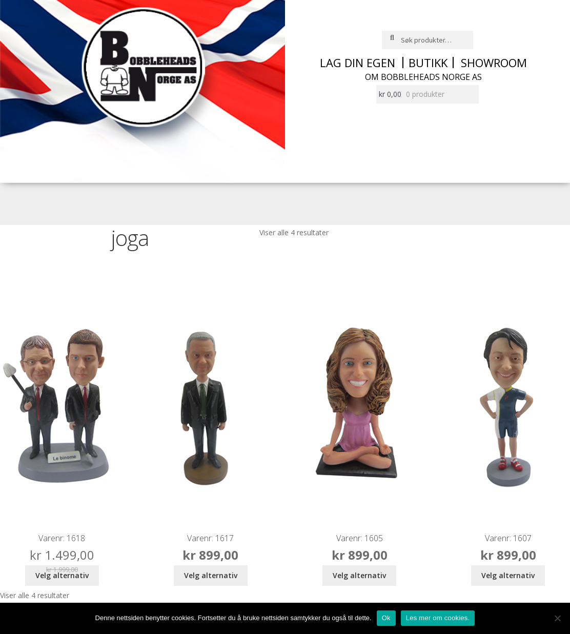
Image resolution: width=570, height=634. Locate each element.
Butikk (428, 62)
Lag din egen (357, 62)
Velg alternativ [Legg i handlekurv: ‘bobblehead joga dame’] (359, 575)
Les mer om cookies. (438, 618)
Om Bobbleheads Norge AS (423, 77)
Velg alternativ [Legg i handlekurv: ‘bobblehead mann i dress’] (210, 575)
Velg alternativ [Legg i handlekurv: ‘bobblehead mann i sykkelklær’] (508, 575)
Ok (386, 618)
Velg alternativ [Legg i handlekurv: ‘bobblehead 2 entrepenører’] (62, 575)
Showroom (494, 62)
